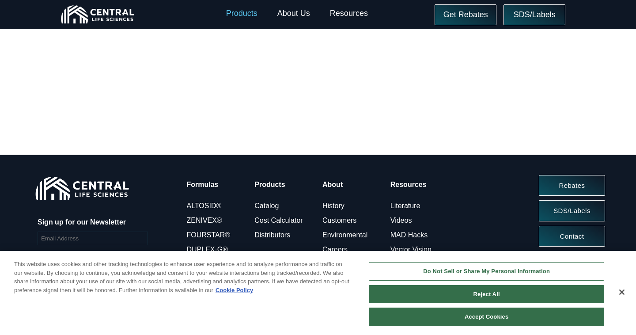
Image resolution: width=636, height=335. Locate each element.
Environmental (344, 235)
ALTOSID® (204, 205)
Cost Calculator (278, 220)
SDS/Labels (535, 14)
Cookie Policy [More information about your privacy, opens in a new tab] (234, 290)
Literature (405, 205)
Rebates (572, 185)
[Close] (622, 292)
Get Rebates (465, 14)
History (333, 205)
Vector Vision (411, 249)
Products (241, 13)
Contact (572, 236)
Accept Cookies (486, 316)
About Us (293, 13)
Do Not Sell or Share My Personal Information (486, 271)
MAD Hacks (409, 235)
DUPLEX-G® (207, 249)
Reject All (486, 294)
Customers (339, 220)
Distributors (272, 235)
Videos (401, 220)
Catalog (266, 205)
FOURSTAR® (209, 235)
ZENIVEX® (204, 220)
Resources (349, 13)
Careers (335, 249)
